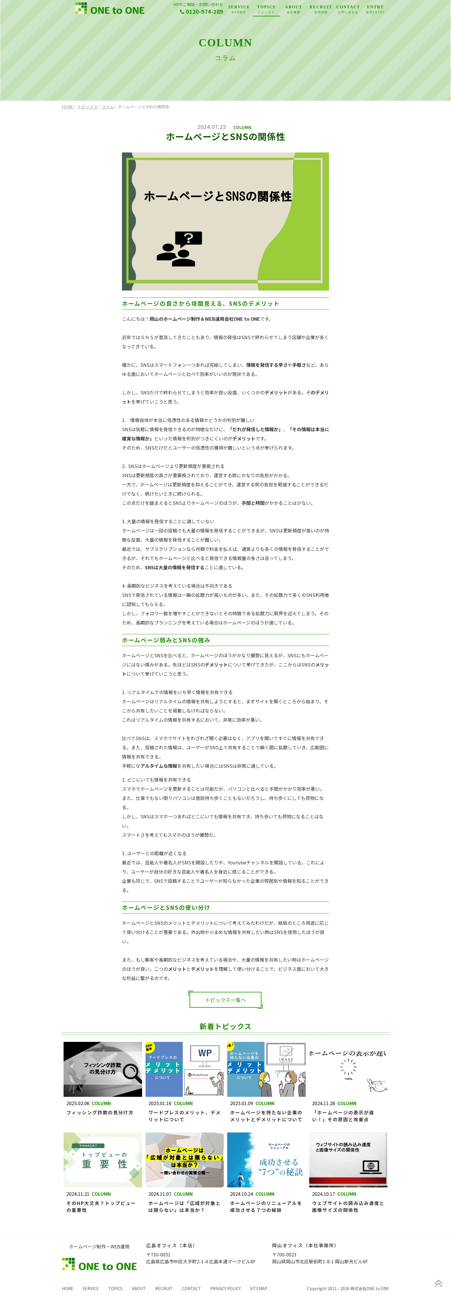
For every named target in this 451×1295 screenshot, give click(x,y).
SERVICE (239, 10)
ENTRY (375, 10)
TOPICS (266, 10)
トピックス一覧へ (225, 999)
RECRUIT (321, 10)
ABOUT (293, 10)
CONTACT (348, 10)
